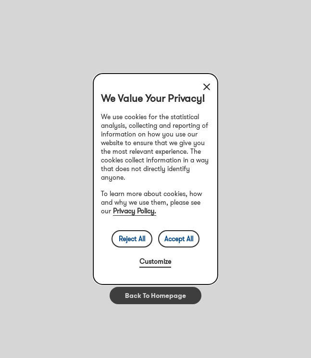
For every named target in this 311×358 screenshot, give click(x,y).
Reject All (132, 239)
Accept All (178, 239)
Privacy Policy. (134, 211)
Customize (155, 261)
